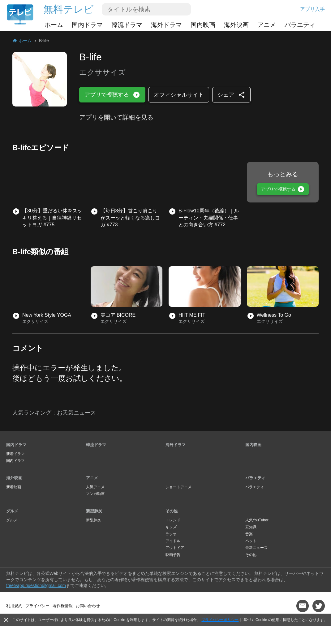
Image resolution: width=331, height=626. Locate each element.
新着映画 (13, 487)
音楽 (249, 534)
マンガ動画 (95, 494)
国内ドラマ (87, 24)
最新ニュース (256, 548)
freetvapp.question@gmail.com (36, 585)
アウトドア (175, 548)
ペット (250, 541)
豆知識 (250, 527)
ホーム (54, 24)
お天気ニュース (76, 413)
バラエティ (300, 24)
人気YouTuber (257, 520)
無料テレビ (68, 9)
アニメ (266, 24)
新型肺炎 (94, 511)
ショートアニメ (178, 487)
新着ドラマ (15, 454)
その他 (172, 511)
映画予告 (173, 555)
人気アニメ (95, 487)
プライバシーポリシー (220, 620)
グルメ (12, 511)
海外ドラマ (166, 24)
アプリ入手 (312, 9)
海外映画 (236, 24)
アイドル (173, 541)
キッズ (171, 527)
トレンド (173, 520)
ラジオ (171, 534)
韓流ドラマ (126, 24)
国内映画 (203, 24)
